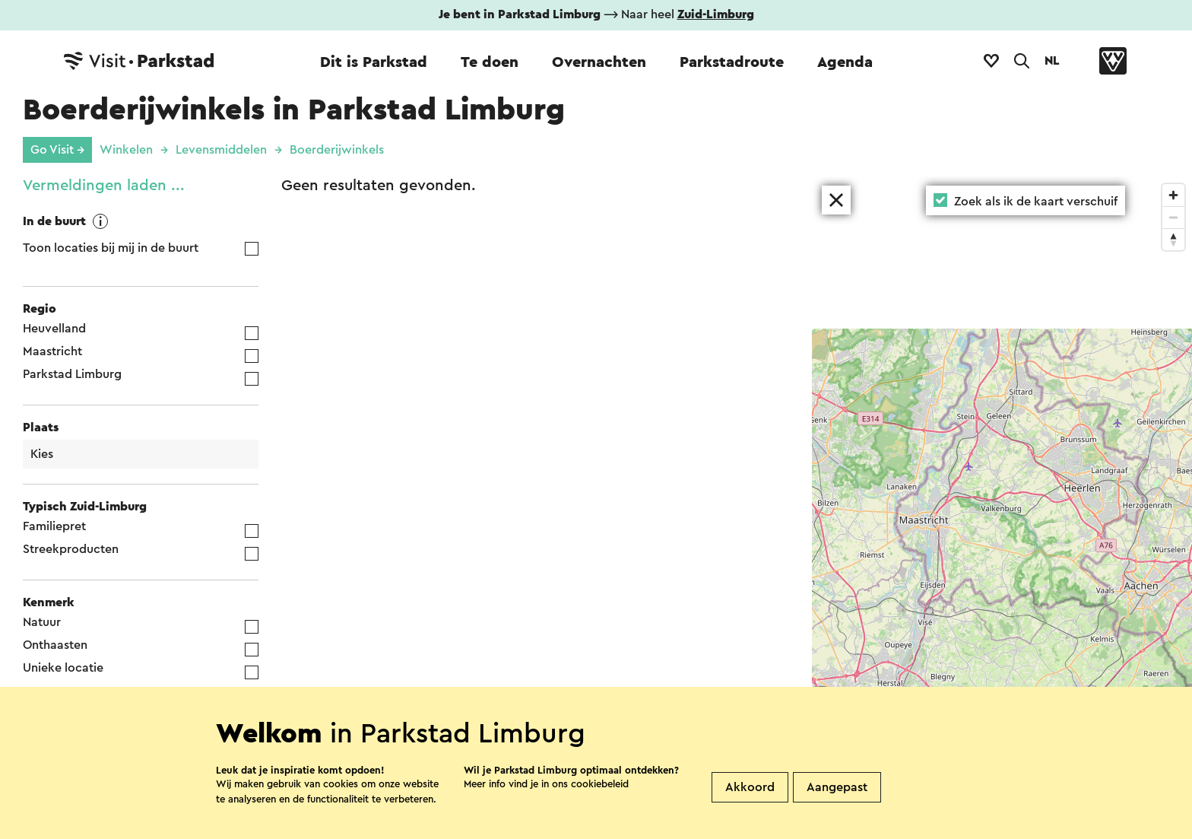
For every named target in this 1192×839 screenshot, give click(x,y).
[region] (1002, 507)
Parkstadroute (732, 62)
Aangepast (837, 821)
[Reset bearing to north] (1173, 239)
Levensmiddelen (221, 150)
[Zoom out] (1173, 217)
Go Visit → (57, 150)
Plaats (41, 427)
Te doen (489, 62)
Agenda (845, 62)
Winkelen (126, 150)
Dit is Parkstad (373, 62)
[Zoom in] (1173, 195)
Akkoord (750, 821)
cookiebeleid (600, 817)
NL (1052, 61)
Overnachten (599, 62)
